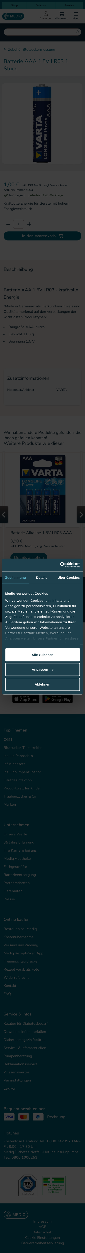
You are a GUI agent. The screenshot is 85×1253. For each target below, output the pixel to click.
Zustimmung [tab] (15, 577)
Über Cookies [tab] (69, 577)
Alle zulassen (42, 654)
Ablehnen (42, 684)
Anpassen (43, 669)
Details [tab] (41, 577)
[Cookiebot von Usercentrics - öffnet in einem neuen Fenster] (60, 565)
